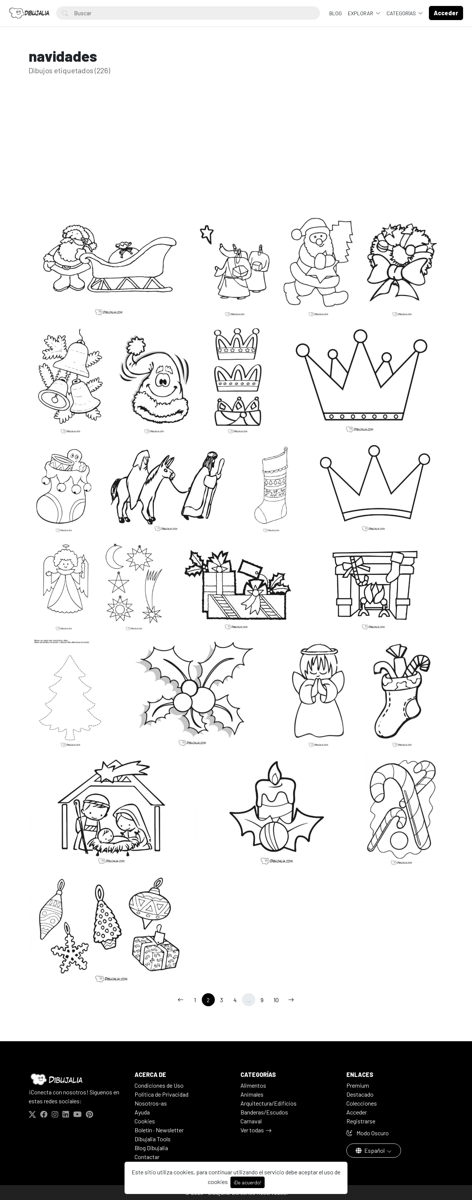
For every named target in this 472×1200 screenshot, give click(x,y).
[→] (291, 999)
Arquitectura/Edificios (268, 1103)
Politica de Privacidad (161, 1094)
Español (371, 1150)
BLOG (335, 13)
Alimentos (253, 1085)
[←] (180, 999)
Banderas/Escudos (264, 1112)
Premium (357, 1085)
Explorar (361, 13)
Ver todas (252, 1129)
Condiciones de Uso (159, 1085)
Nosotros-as (151, 1103)
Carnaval (251, 1121)
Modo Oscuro (367, 1132)
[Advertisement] (236, 152)
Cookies (145, 1121)
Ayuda (142, 1112)
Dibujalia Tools (153, 1138)
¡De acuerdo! (247, 1182)
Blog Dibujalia (151, 1147)
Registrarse (360, 1121)
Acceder (356, 1112)
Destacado (360, 1094)
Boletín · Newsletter (159, 1129)
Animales (252, 1094)
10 (276, 999)
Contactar (147, 1156)
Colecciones (361, 1103)
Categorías (402, 13)
